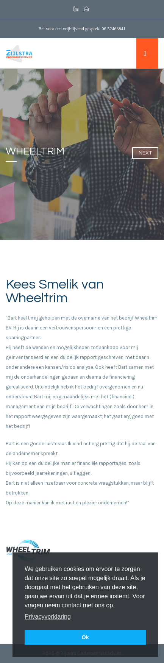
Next (145, 153)
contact (71, 605)
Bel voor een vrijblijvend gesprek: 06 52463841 (82, 28)
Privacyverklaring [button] (48, 616)
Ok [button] (85, 637)
